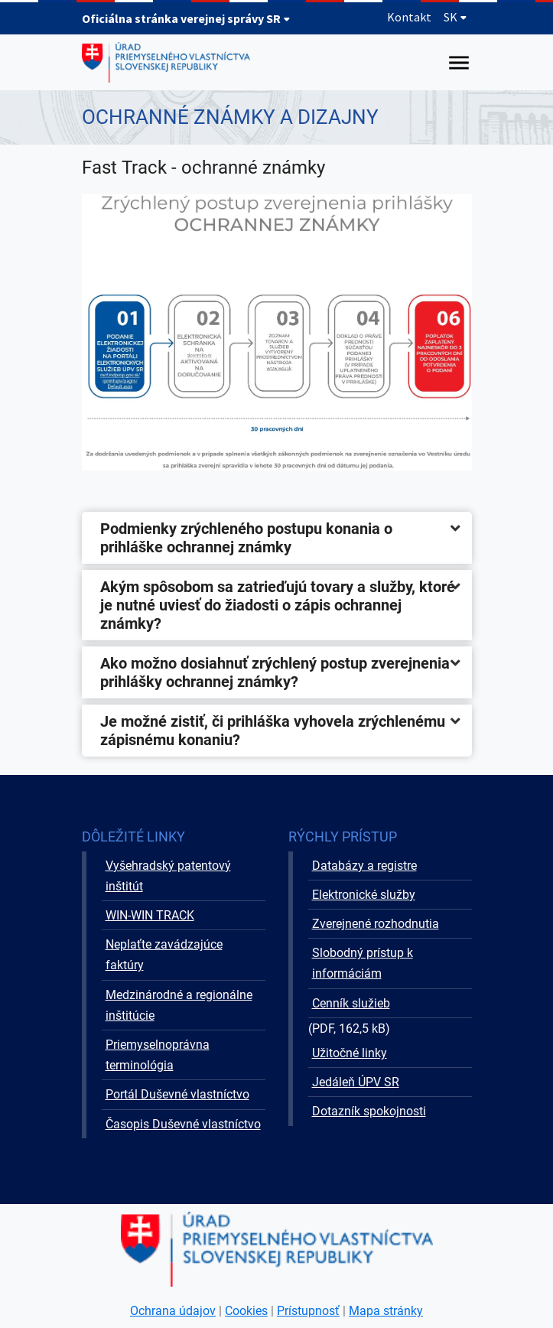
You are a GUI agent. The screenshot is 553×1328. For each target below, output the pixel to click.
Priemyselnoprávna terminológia (158, 1054)
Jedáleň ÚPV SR (355, 1082)
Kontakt (409, 16)
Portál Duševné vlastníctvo (177, 1094)
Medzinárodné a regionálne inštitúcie (179, 1005)
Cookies (246, 1311)
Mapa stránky (386, 1311)
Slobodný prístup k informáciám (362, 963)
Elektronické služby (363, 894)
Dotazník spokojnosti (369, 1111)
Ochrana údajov (173, 1311)
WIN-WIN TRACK (150, 915)
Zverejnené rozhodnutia (375, 923)
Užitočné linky (349, 1053)
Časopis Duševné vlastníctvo (183, 1124)
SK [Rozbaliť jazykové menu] (455, 16)
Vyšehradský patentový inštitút (168, 875)
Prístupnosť (308, 1311)
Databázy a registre (364, 865)
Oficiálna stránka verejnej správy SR (186, 18)
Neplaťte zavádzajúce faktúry (164, 954)
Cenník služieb (351, 1003)
